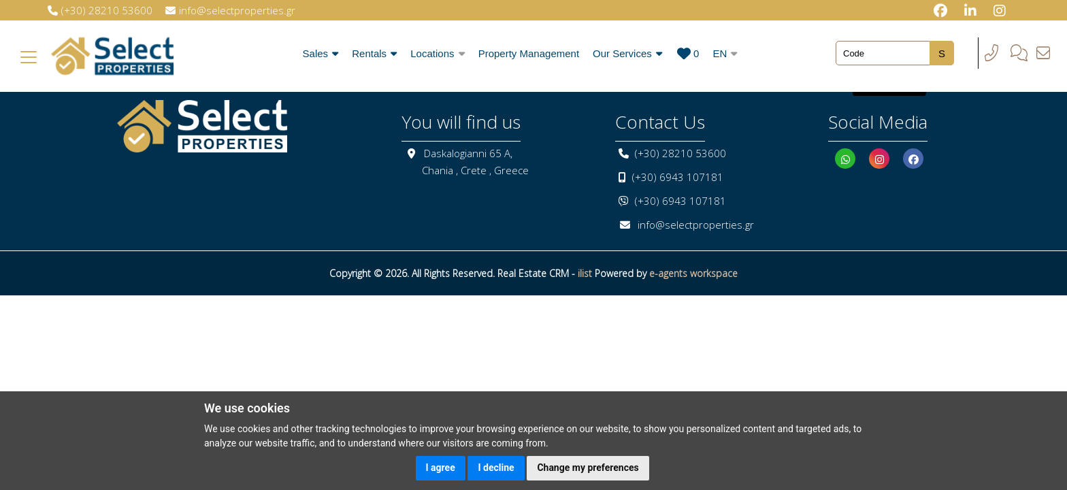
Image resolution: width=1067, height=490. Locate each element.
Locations (437, 53)
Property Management (528, 53)
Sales (321, 53)
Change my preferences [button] (587, 467)
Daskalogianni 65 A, (468, 153)
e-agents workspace (693, 273)
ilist (585, 273)
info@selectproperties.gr (696, 224)
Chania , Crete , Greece (475, 170)
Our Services (627, 53)
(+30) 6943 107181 (677, 177)
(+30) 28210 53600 (680, 153)
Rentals (374, 53)
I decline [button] (496, 467)
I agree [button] (440, 467)
